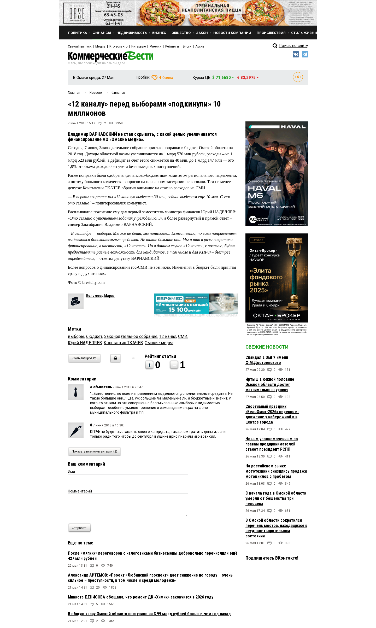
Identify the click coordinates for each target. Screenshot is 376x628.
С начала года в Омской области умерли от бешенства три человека (275, 498)
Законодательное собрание (130, 336)
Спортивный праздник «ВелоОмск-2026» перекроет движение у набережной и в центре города (272, 414)
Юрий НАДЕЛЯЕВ (85, 342)
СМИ (182, 336)
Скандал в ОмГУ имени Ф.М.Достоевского (266, 360)
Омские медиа (159, 342)
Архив (199, 46)
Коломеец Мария (100, 296)
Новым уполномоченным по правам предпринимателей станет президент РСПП (271, 444)
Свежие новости (267, 347)
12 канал (167, 336)
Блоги (187, 46)
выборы (76, 336)
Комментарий (80, 491)
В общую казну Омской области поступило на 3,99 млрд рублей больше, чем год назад (149, 613)
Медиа (100, 46)
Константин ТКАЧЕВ (123, 342)
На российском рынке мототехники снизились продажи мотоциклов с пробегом (276, 471)
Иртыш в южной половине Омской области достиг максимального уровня (269, 384)
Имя (71, 472)
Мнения (155, 46)
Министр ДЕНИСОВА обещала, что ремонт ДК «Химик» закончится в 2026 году (140, 597)
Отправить (81, 527)
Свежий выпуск (79, 46)
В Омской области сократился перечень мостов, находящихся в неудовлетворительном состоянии (276, 528)
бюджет (94, 336)
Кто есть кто (118, 46)
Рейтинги (172, 46)
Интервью (138, 46)
